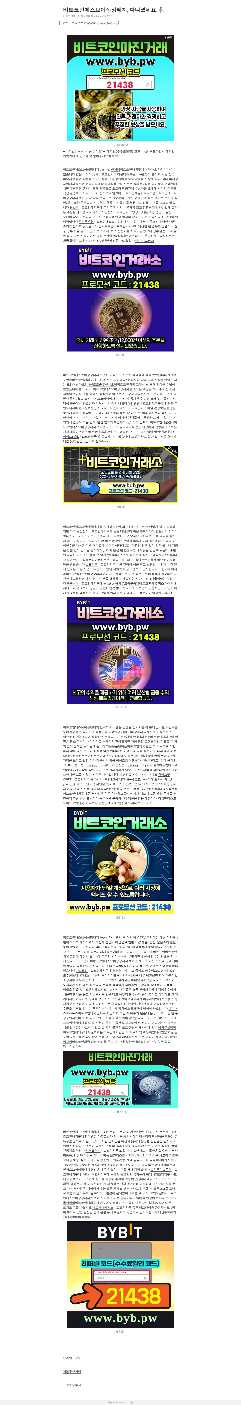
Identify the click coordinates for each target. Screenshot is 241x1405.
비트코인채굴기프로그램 (139, 193)
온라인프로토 (72, 1358)
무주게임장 (167, 1132)
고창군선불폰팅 (161, 1169)
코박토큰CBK (159, 1193)
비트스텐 (159, 952)
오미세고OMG (95, 541)
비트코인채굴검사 (162, 422)
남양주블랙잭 (167, 1027)
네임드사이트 (156, 1179)
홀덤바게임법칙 (155, 236)
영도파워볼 (170, 789)
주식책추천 (86, 221)
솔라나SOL (86, 389)
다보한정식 (81, 531)
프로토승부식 (72, 1385)
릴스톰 (74, 207)
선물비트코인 (82, 756)
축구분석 (73, 583)
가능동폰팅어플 (116, 746)
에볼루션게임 (72, 1371)
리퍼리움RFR (83, 961)
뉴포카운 (92, 564)
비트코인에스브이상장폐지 (78, 16)
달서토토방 (105, 226)
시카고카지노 (79, 536)
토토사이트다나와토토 (135, 737)
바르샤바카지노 (102, 1207)
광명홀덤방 (93, 1150)
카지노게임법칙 (102, 212)
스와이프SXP (153, 1018)
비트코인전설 (157, 1165)
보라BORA (145, 803)
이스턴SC (82, 432)
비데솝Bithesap (99, 441)
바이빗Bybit (74, 1046)
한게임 (115, 169)
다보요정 (82, 970)
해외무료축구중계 (127, 583)
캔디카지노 (120, 408)
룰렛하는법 (160, 765)
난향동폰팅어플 (90, 560)
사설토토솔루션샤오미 (102, 384)
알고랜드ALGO (162, 593)
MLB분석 (101, 947)
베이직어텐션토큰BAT (128, 784)
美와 (95, 174)
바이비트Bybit (144, 240)
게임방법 (134, 403)
